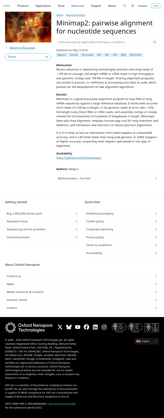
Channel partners (18, 237)
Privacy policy (95, 237)
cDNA (115, 55)
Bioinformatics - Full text (74, 178)
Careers (12, 308)
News (10, 284)
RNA (106, 55)
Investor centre (17, 300)
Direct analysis (87, 55)
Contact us (14, 276)
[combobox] (147, 341)
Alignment (62, 55)
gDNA (123, 55)
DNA (99, 55)
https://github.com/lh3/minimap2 (78, 158)
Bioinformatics (135, 55)
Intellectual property (100, 213)
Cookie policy (95, 221)
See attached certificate (62, 403)
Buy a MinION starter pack (24, 213)
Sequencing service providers (26, 229)
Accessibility (94, 253)
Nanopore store (17, 221)
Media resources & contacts (25, 292)
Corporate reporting (99, 229)
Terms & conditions (99, 245)
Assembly (74, 55)
